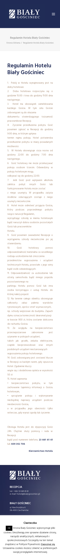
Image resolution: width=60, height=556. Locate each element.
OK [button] (9, 528)
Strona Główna (13, 43)
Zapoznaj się (48, 544)
